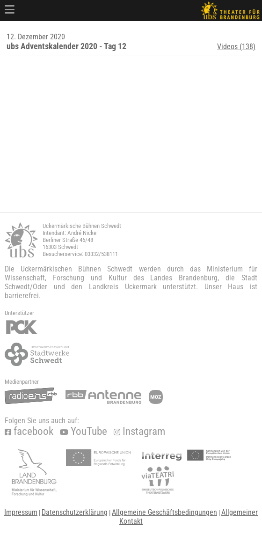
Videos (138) (236, 46)
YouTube (83, 431)
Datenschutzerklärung (75, 512)
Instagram (139, 431)
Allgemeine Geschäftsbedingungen (164, 512)
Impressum (20, 512)
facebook (29, 431)
